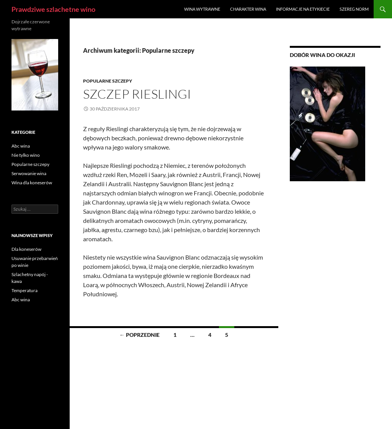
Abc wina (20, 146)
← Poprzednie (139, 335)
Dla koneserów (26, 249)
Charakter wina (248, 8)
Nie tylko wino (25, 155)
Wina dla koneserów (31, 182)
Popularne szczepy (107, 81)
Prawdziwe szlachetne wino (53, 9)
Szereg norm (354, 8)
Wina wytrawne (202, 8)
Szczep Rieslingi (137, 94)
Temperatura (24, 290)
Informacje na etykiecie (303, 8)
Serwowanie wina (28, 173)
